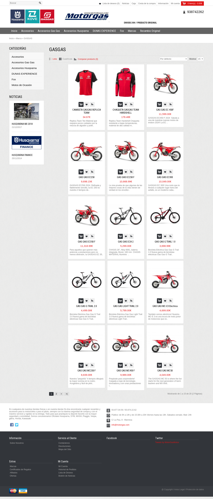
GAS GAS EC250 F (126, 177)
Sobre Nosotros (17, 445)
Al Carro (81, 104)
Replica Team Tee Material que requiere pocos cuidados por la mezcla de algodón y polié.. (84, 123)
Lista (55, 59)
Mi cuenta (175, 3)
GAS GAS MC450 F (126, 372)
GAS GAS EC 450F (164, 109)
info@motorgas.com (120, 427)
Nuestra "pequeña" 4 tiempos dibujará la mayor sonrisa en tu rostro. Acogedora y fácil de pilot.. (85, 383)
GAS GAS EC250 (87, 177)
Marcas (132, 30)
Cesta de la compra (147, 3)
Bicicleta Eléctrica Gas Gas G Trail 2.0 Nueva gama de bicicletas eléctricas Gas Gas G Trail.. (85, 318)
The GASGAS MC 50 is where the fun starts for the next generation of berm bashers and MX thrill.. (163, 383)
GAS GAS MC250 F (87, 372)
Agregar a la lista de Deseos (87, 104)
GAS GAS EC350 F (87, 241)
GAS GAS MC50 (164, 372)
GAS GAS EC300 (165, 177)
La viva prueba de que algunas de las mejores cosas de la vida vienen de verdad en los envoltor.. (125, 187)
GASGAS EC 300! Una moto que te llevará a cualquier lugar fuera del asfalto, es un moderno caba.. (163, 187)
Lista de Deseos (66, 475)
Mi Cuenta (63, 469)
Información (163, 3)
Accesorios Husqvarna (76, 30)
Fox (122, 30)
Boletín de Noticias (67, 478)
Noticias (125, 3)
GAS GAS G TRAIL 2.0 (87, 308)
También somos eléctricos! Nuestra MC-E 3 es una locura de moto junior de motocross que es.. (164, 318)
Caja (134, 3)
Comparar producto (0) (88, 59)
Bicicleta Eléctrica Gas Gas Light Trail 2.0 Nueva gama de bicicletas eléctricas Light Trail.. (124, 318)
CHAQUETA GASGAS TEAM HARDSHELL (126, 111)
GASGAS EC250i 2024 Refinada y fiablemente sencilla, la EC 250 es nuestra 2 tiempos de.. (86, 187)
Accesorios (27, 30)
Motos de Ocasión (22, 85)
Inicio (14, 30)
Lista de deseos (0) (111, 3)
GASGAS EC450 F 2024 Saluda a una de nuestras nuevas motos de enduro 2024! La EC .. (163, 120)
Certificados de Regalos (20, 472)
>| (66, 396)
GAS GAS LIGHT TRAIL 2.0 (125, 308)
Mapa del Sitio (65, 452)
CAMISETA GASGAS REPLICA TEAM (87, 111)
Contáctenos (64, 445)
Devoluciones (65, 448)
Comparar (92, 104)
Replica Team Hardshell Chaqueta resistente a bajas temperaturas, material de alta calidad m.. (124, 123)
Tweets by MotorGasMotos (167, 445)
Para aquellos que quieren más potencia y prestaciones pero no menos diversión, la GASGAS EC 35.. (85, 253)
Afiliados (13, 475)
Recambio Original (150, 30)
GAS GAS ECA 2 (126, 241)
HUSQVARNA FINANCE (22, 155)
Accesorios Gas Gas (49, 30)
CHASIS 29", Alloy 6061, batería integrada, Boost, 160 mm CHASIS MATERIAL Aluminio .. (125, 252)
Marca (18, 38)
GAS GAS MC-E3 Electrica (164, 308)
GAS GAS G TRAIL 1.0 (164, 241)
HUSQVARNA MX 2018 (22, 124)
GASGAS (28, 38)
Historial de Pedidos (67, 472)
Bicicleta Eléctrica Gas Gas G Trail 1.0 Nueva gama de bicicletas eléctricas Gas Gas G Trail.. (163, 252)
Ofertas (13, 478)
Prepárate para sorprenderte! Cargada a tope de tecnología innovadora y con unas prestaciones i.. (125, 384)
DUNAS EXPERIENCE (104, 30)
